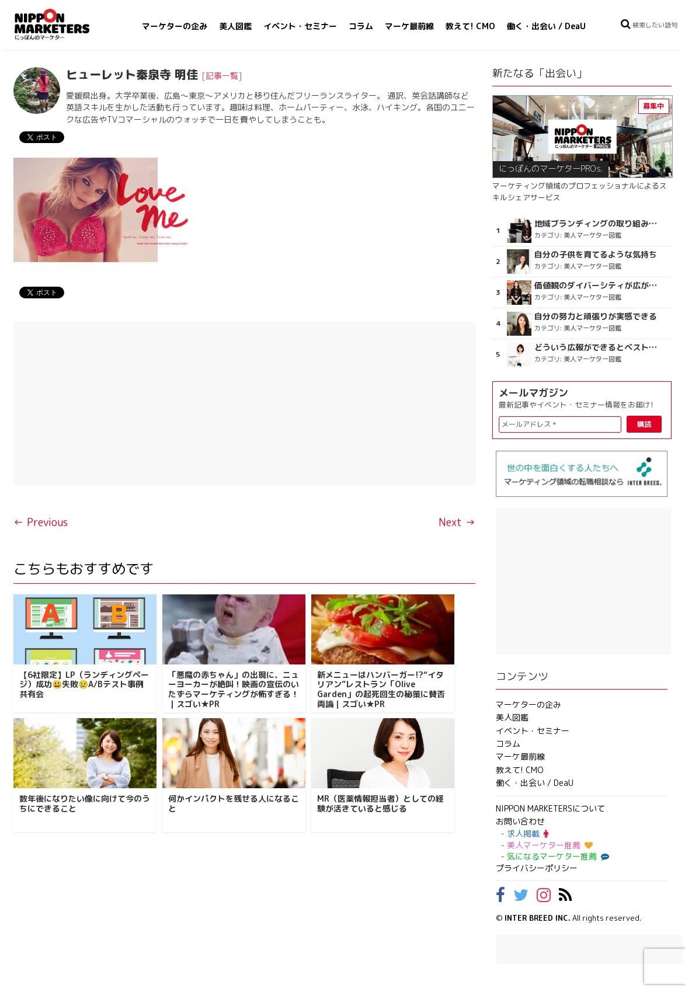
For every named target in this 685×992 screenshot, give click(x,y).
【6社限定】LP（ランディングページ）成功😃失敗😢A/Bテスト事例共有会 (84, 684)
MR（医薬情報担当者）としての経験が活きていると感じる (380, 803)
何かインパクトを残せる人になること (233, 803)
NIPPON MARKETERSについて (550, 808)
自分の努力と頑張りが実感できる (595, 316)
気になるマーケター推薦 (556, 856)
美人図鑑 (235, 26)
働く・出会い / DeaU (546, 26)
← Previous (40, 522)
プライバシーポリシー (537, 867)
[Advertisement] (244, 403)
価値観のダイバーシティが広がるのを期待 (598, 285)
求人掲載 (527, 833)
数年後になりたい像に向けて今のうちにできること (84, 803)
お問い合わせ (520, 821)
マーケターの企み (174, 26)
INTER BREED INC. (538, 918)
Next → (457, 522)
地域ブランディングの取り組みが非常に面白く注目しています (598, 224)
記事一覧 (222, 75)
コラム (361, 26)
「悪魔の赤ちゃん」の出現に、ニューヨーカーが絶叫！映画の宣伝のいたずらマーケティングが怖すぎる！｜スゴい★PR (233, 689)
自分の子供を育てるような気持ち (595, 254)
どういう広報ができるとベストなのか (598, 347)
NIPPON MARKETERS (64, 24)
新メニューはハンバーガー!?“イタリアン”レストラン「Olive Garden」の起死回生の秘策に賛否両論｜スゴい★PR (381, 689)
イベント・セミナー (300, 26)
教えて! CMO (470, 26)
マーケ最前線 (409, 26)
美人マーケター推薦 (550, 845)
